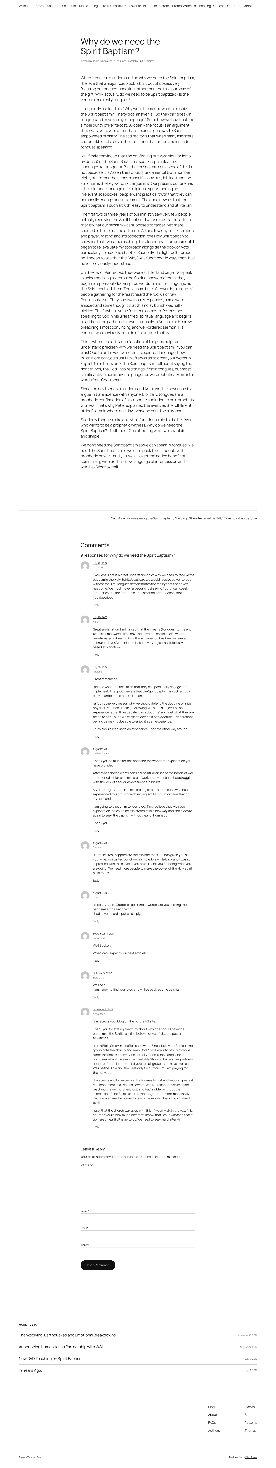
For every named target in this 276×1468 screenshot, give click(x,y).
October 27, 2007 (102, 973)
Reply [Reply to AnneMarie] (96, 1127)
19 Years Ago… (31, 1370)
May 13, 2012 (250, 1370)
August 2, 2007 (101, 749)
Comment (87, 1164)
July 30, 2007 (100, 667)
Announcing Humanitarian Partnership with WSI (61, 1347)
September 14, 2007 (104, 933)
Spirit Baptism (146, 60)
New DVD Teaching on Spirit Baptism (51, 1358)
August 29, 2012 (248, 1347)
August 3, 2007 (101, 843)
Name (85, 1211)
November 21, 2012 (247, 1335)
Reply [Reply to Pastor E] (96, 736)
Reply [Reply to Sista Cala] (96, 997)
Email (84, 1228)
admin (96, 60)
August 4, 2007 (101, 892)
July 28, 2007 (100, 563)
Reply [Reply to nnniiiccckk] (96, 960)
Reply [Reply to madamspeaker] (96, 830)
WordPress (251, 1457)
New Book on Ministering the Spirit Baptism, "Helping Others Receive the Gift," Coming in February (181, 518)
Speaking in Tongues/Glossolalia (120, 60)
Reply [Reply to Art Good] (96, 605)
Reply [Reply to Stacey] (96, 880)
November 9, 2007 (103, 1009)
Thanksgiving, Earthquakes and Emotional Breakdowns (67, 1335)
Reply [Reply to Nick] (96, 654)
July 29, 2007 (100, 617)
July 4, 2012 (251, 1358)
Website (85, 1245)
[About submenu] (58, 6)
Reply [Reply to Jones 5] (96, 921)
